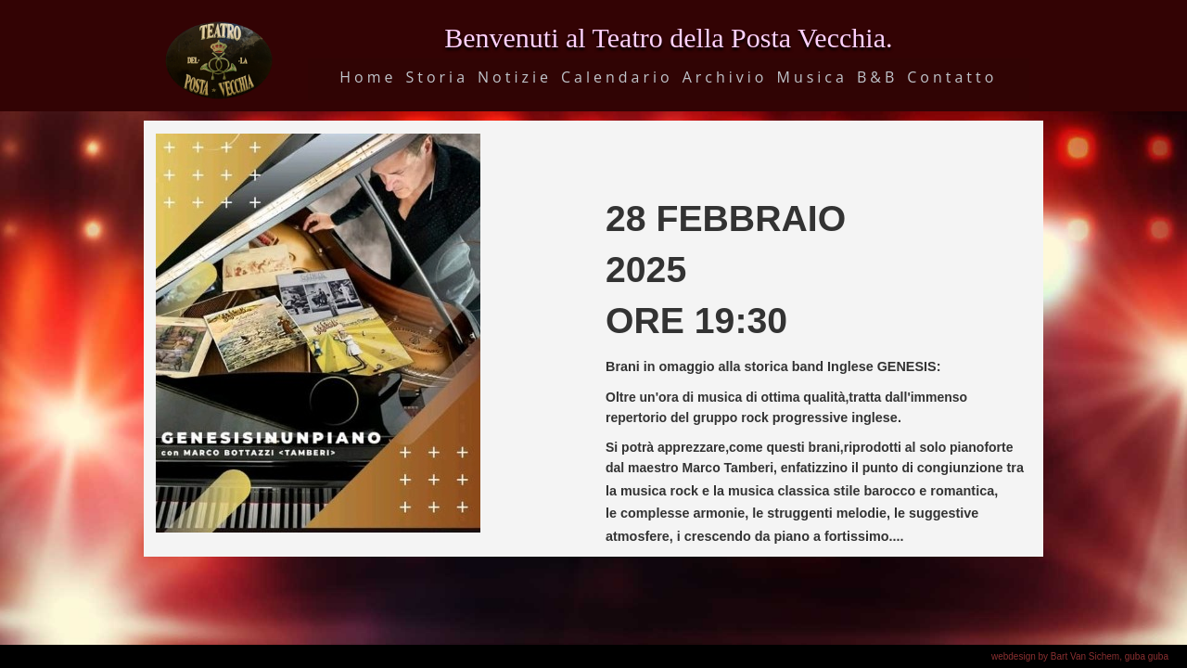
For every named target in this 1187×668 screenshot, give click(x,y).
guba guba (1146, 656)
